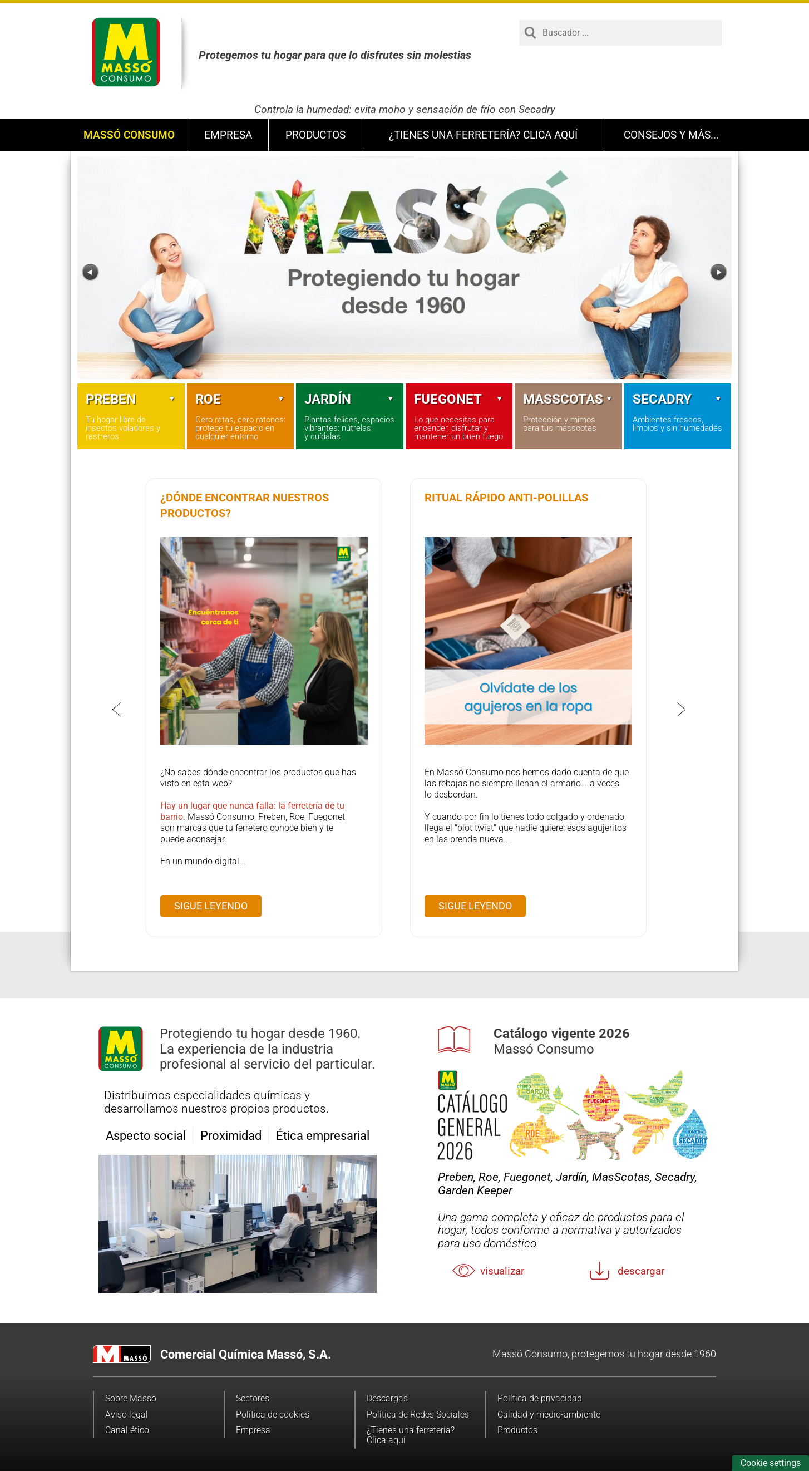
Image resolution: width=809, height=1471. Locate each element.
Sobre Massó (130, 1398)
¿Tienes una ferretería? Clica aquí (483, 135)
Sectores (252, 1398)
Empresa (228, 135)
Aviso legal (126, 1414)
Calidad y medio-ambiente (548, 1414)
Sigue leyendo (211, 906)
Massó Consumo (129, 135)
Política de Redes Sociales (418, 1414)
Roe (240, 399)
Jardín (349, 399)
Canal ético (127, 1430)
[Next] (718, 272)
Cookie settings (771, 1463)
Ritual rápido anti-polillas (506, 497)
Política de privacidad (539, 1398)
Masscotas (568, 399)
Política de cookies (272, 1414)
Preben (131, 399)
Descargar (641, 1271)
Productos (315, 135)
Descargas (387, 1398)
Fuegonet (459, 399)
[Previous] (90, 272)
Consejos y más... (671, 135)
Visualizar (502, 1271)
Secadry (678, 399)
